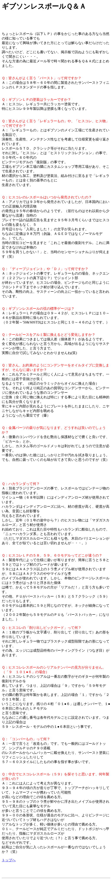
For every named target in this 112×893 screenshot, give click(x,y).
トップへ (9, 860)
